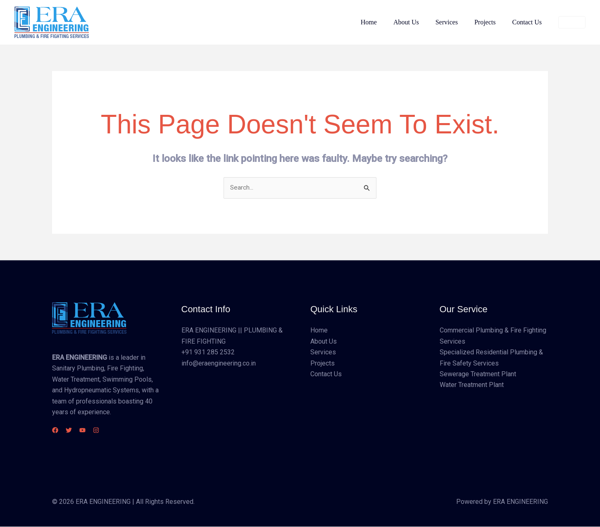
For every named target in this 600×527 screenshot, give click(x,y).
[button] (572, 22)
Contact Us (528, 22)
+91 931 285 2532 (208, 352)
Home (384, 22)
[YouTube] (92, 430)
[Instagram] (111, 430)
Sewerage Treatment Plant (478, 374)
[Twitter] (74, 430)
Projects (490, 22)
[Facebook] (55, 430)
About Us (418, 22)
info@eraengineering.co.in (218, 363)
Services (455, 22)
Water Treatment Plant (472, 385)
